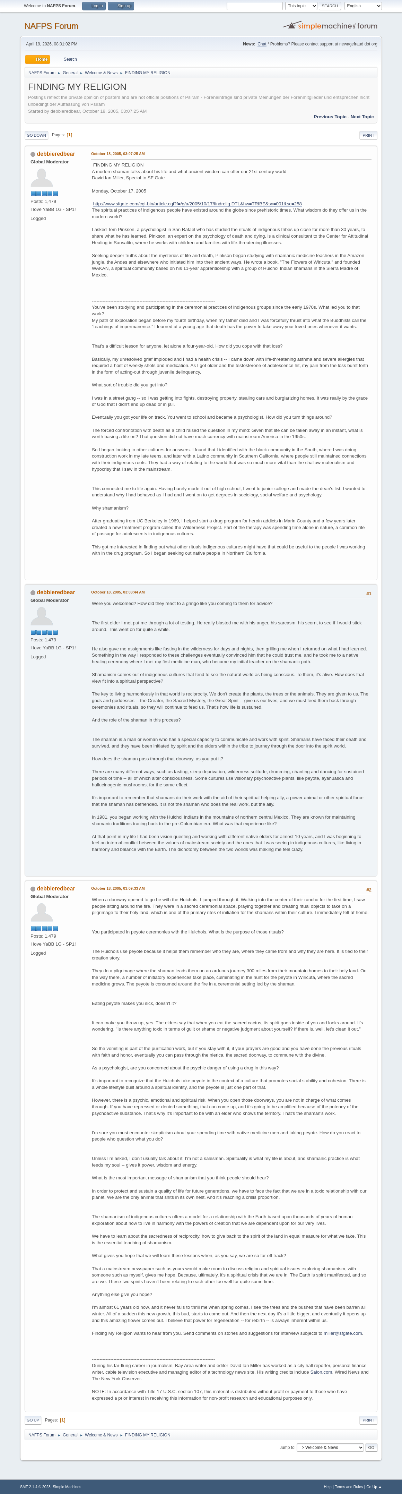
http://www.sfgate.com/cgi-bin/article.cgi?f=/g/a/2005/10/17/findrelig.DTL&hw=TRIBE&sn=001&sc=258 (197, 203)
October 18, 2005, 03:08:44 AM (118, 592)
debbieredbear (56, 154)
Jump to (287, 1447)
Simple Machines (67, 1487)
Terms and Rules (349, 1487)
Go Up (33, 1420)
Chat (261, 44)
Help (328, 1487)
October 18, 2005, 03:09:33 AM (118, 888)
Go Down (36, 135)
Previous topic (330, 116)
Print (368, 135)
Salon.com (321, 1372)
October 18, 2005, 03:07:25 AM (118, 154)
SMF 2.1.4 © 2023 (35, 1487)
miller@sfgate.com (343, 1333)
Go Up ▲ (374, 1487)
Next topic (362, 116)
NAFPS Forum (51, 26)
